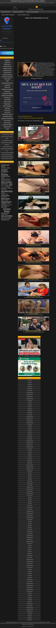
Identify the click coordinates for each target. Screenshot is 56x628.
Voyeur (30, 116)
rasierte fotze (36, 280)
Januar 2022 (29, 439)
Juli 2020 (30, 473)
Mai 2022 (30, 431)
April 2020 (30, 479)
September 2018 (29, 517)
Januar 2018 (29, 533)
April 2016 (30, 575)
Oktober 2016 (30, 563)
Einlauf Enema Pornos (7, 83)
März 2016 (30, 577)
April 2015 (30, 599)
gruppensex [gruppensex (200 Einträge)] (7, 191)
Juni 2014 (30, 613)
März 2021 (30, 459)
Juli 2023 (30, 402)
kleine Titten (7, 99)
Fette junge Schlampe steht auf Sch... (33, 175)
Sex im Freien (7, 120)
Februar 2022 (29, 437)
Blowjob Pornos (25, 116)
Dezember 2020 (30, 465)
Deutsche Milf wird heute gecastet (33, 296)
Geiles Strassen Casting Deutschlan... (33, 331)
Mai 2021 (30, 455)
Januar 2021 (29, 463)
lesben (38, 228)
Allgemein (7, 60)
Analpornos (7, 62)
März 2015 (30, 601)
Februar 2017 (29, 555)
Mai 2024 (30, 382)
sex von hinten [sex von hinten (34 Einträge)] (8, 217)
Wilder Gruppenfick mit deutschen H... (33, 261)
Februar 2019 (29, 507)
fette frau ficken (27, 176)
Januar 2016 (29, 581)
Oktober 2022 (30, 420)
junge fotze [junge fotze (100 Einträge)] (5, 195)
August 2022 (29, 424)
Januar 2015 (29, 605)
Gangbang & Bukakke (7, 89)
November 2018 (30, 513)
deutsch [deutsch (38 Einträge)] (2, 177)
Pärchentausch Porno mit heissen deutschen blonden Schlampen (6, 142)
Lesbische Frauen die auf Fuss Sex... (33, 244)
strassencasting (41, 332)
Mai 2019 (30, 501)
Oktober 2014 (30, 611)
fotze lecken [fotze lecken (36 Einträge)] (9, 188)
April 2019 (30, 503)
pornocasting (40, 297)
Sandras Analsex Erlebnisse (33, 279)
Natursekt (7, 108)
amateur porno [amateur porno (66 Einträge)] (5, 168)
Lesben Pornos (7, 101)
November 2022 (30, 418)
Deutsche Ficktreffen (18, 12)
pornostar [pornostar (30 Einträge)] (10, 204)
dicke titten (33, 297)
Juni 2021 (30, 453)
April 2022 (30, 433)
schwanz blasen (40, 118)
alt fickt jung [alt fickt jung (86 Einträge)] (5, 165)
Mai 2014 (30, 615)
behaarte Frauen (7, 66)
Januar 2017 (29, 557)
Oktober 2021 (30, 445)
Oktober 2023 (30, 396)
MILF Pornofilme (7, 106)
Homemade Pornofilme (7, 95)
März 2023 (30, 410)
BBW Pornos (7, 64)
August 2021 (29, 449)
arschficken (35, 193)
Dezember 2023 (30, 392)
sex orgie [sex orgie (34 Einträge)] (3, 217)
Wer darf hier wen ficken (33, 313)
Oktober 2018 (30, 515)
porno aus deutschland (34, 332)
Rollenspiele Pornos (7, 114)
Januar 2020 (29, 485)
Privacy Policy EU (30, 626)
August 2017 (29, 543)
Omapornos (7, 110)
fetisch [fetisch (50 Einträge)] (8, 187)
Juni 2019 (30, 499)
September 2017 (29, 541)
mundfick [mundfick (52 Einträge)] (3, 203)
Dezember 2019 (30, 487)
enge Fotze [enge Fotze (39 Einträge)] (3, 187)
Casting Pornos (7, 72)
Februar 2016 (29, 579)
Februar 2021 (29, 461)
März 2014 (30, 619)
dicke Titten (7, 79)
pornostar (38, 159)
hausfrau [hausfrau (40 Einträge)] (3, 192)
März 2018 (30, 529)
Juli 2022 (30, 427)
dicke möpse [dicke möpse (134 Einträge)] (6, 182)
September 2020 (29, 469)
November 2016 (30, 561)
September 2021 (29, 447)
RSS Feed (30, 9)
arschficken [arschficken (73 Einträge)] (4, 171)
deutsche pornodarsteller (33, 314)
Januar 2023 (29, 414)
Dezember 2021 (30, 441)
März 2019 (30, 505)
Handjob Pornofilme (7, 93)
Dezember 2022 (30, 416)
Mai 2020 (30, 477)
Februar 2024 (29, 388)
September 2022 (29, 422)
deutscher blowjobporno (30, 211)
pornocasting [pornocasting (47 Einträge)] (4, 204)
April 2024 (30, 384)
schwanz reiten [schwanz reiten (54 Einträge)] (5, 213)
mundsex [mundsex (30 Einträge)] (8, 203)
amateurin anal (26, 193)
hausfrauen (34, 228)
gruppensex (29, 228)
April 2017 (30, 551)
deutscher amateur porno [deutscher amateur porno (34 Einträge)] (6, 178)
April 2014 (30, 617)
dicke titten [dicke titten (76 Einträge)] (4, 184)
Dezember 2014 (30, 607)
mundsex (41, 211)
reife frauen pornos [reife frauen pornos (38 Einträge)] (5, 205)
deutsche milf (28, 297)
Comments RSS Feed (38, 9)
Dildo (7, 81)
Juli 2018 (30, 521)
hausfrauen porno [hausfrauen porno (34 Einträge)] (4, 193)
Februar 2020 (29, 483)
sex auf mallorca (35, 142)
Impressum (24, 626)
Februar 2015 (29, 603)
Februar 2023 (29, 412)
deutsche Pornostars (7, 76)
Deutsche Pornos (5, 12)
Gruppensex (7, 91)
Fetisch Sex (7, 87)
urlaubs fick (41, 142)
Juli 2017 (30, 545)
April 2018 (30, 527)
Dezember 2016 (30, 559)
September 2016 (29, 565)
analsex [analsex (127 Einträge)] (4, 170)
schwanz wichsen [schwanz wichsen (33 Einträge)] (4, 214)
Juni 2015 (30, 595)
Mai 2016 (30, 573)
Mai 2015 (30, 597)
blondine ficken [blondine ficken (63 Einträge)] (5, 176)
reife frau (39, 245)
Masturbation (7, 104)
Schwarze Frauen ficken (7, 118)
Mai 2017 (30, 549)
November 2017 (30, 537)
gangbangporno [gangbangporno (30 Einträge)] (4, 189)
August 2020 (29, 471)
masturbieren (30, 159)
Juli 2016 (30, 569)
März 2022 (30, 435)
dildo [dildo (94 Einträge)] (10, 184)
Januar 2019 (29, 509)
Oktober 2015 (30, 587)
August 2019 (29, 495)
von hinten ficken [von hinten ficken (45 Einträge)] (5, 219)
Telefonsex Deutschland (32, 12)
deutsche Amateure (7, 74)
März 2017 (30, 553)
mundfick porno (33, 118)
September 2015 (29, 589)
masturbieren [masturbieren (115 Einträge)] (6, 202)
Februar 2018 (29, 531)
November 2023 (30, 394)
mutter (40, 228)
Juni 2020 (30, 475)
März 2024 (30, 386)
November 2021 (30, 443)
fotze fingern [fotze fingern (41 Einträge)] (4, 188)
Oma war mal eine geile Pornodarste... (33, 158)
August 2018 (29, 519)
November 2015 (30, 585)
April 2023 (30, 408)
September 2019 (29, 493)
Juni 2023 (30, 404)
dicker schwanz (27, 118)
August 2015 (29, 591)
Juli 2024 (30, 380)
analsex (31, 193)
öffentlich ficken (29, 142)
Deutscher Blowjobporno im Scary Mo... (33, 210)
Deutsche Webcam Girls (24, 14)
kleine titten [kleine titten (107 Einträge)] (5, 198)
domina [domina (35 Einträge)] (2, 185)
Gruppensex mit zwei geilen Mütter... (33, 227)
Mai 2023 (30, 406)
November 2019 (30, 489)
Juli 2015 (30, 593)
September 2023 (29, 398)
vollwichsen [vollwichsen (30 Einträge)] (9, 218)
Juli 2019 (30, 497)
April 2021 (30, 457)
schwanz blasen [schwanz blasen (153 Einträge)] (7, 210)
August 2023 (29, 400)
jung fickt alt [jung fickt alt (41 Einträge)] (3, 197)
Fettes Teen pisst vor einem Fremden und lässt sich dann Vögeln (7, 136)
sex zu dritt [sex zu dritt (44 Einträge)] (3, 218)
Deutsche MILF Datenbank (8, 14)
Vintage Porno (7, 126)
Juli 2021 (30, 451)
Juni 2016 (30, 571)
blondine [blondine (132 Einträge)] (4, 174)
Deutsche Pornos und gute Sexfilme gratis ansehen (28, 1)
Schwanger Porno (7, 116)
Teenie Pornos (7, 122)
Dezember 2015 (30, 583)
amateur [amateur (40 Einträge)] (3, 166)
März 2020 (30, 481)
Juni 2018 (30, 523)
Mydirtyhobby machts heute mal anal (33, 192)
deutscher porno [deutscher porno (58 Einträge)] (5, 180)
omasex (35, 159)
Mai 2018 (30, 525)
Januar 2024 (29, 390)
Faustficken (7, 85)
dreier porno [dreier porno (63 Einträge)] (8, 185)
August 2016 (29, 567)
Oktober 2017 (30, 539)
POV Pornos (7, 112)
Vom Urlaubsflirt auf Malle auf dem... (33, 141)
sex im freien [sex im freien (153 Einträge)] (6, 216)
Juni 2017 (30, 547)
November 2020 (30, 467)
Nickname (5, 38)
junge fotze (27, 332)
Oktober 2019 (30, 491)
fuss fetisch (30, 245)
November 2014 (30, 609)
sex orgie (41, 280)
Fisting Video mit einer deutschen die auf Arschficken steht (7, 148)
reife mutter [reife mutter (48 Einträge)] (4, 207)
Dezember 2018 (30, 511)
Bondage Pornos (7, 70)
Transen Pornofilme (7, 124)
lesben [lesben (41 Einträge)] (2, 200)
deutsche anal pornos (41, 193)
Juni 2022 (30, 429)
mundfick (37, 211)
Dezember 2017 (30, 535)
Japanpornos (7, 97)
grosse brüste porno (34, 176)
